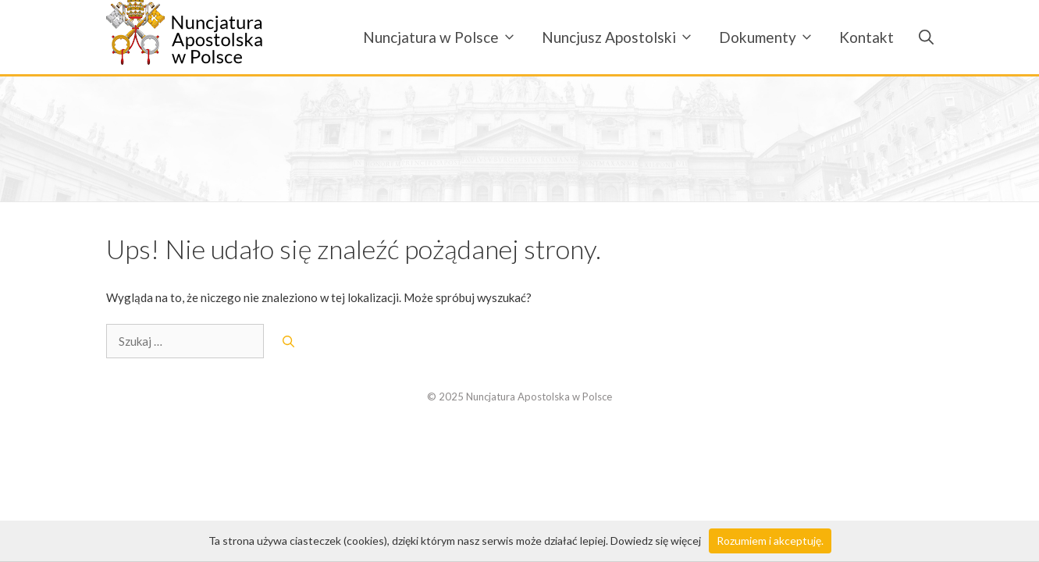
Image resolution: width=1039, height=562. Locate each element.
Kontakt (866, 37)
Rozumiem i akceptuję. (770, 540)
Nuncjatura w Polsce (446, 37)
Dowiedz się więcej (655, 540)
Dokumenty (773, 37)
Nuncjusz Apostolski (624, 37)
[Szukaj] (288, 341)
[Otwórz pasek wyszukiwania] (920, 37)
